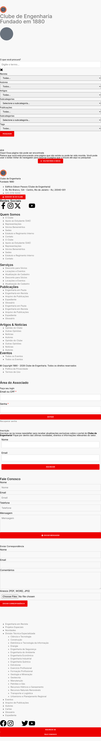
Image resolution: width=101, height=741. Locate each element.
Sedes (8, 230)
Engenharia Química (20, 661)
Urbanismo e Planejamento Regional (28, 696)
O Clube (9, 217)
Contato (9, 236)
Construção (16, 639)
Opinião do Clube (13, 328)
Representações (13, 224)
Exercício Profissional (21, 668)
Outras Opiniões (13, 331)
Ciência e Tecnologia (21, 636)
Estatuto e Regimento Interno (19, 233)
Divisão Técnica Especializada (20, 633)
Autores (9, 337)
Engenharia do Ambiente (23, 652)
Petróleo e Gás (18, 683)
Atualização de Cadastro (17, 274)
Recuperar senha (8, 421)
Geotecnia (16, 677)
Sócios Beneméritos (15, 227)
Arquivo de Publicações (17, 296)
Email (4, 452)
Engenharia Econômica (22, 655)
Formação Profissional (22, 671)
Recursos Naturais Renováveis (26, 690)
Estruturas (16, 665)
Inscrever (50, 467)
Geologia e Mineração (21, 674)
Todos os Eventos (14, 356)
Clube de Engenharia (26, 19)
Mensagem (6, 513)
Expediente (10, 299)
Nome (4, 439)
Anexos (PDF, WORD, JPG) (15, 591)
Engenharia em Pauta (15, 290)
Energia (14, 646)
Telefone (5, 502)
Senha (3, 404)
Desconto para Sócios (16, 268)
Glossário (10, 302)
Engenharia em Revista (16, 293)
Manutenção (17, 680)
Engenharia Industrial (21, 658)
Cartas (8, 709)
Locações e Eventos (15, 271)
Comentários (7, 570)
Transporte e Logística (22, 693)
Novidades (10, 630)
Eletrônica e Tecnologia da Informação (30, 643)
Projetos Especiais (14, 627)
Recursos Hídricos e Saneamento (27, 687)
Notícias (9, 334)
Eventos (9, 699)
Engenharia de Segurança (23, 649)
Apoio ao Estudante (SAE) (18, 220)
